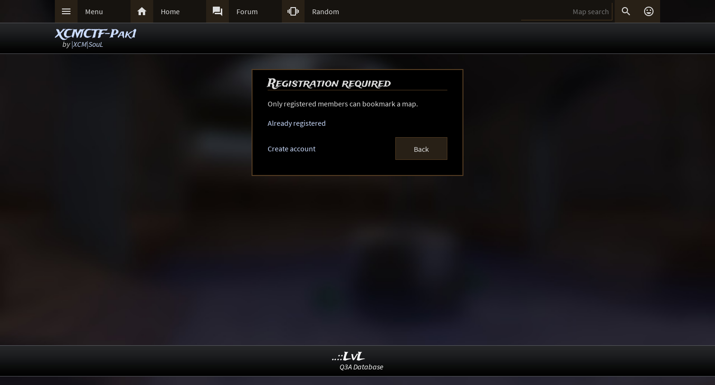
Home (170, 11)
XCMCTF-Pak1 (96, 34)
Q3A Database (362, 366)
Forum (247, 11)
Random (325, 11)
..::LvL (349, 357)
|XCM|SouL (87, 44)
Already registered (297, 123)
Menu (94, 11)
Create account (291, 148)
